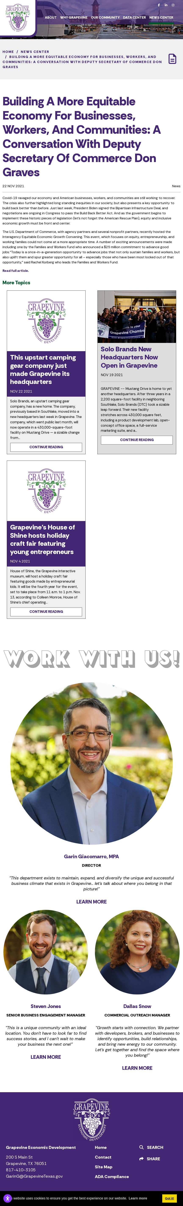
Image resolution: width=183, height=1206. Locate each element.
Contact (103, 1157)
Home (101, 1147)
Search (151, 1147)
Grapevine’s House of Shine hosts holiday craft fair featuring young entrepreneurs (42, 539)
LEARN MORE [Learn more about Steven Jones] (46, 1057)
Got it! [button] (169, 1198)
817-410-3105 (21, 1170)
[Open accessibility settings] (7, 1198)
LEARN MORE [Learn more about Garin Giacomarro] (91, 901)
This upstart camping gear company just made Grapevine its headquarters (43, 369)
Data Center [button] (134, 17)
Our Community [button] (105, 17)
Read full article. (16, 270)
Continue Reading (46, 447)
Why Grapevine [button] (73, 17)
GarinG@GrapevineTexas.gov (34, 1176)
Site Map (103, 1167)
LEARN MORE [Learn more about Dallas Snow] (137, 1068)
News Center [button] (161, 17)
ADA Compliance (112, 1176)
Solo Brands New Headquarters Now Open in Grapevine (129, 357)
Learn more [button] (138, 1198)
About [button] (51, 17)
